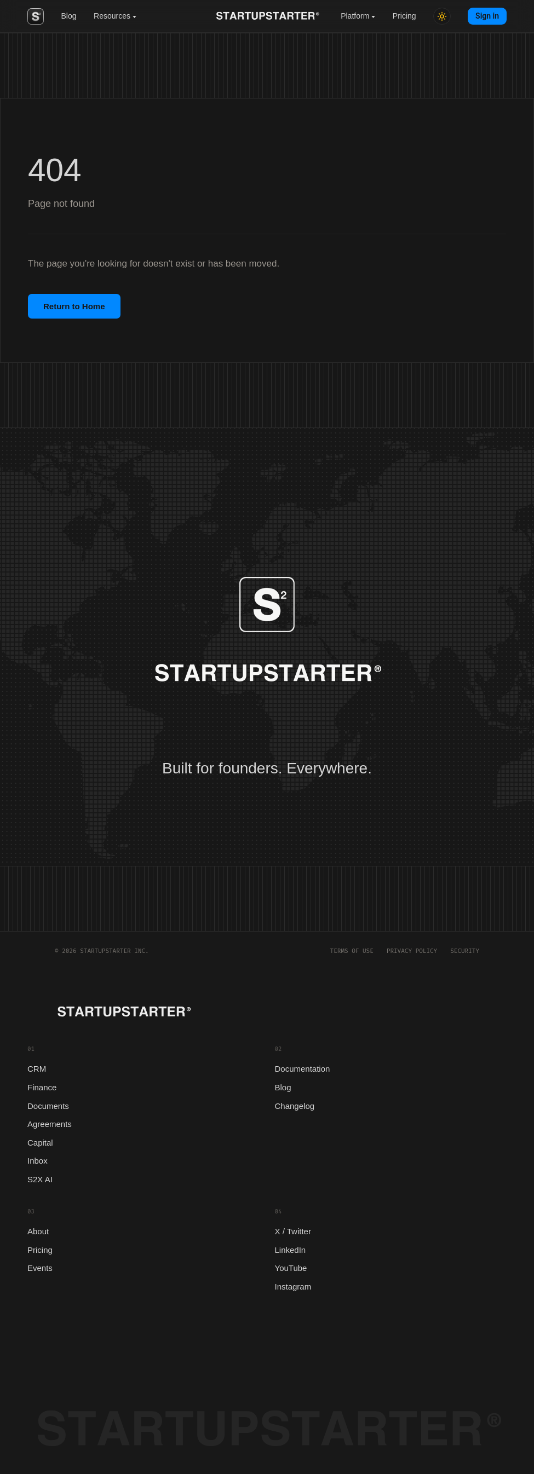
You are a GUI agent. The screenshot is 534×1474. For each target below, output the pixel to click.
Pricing (404, 15)
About (38, 1231)
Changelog (295, 1106)
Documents (48, 1106)
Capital (40, 1142)
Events (40, 1268)
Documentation (302, 1068)
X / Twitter (293, 1231)
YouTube (291, 1268)
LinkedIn (290, 1250)
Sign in (487, 15)
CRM (36, 1068)
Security (464, 951)
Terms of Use (352, 951)
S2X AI (40, 1179)
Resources (115, 15)
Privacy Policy (412, 951)
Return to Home (74, 306)
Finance (41, 1087)
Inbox (37, 1160)
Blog (69, 15)
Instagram (293, 1286)
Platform (358, 15)
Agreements (49, 1124)
